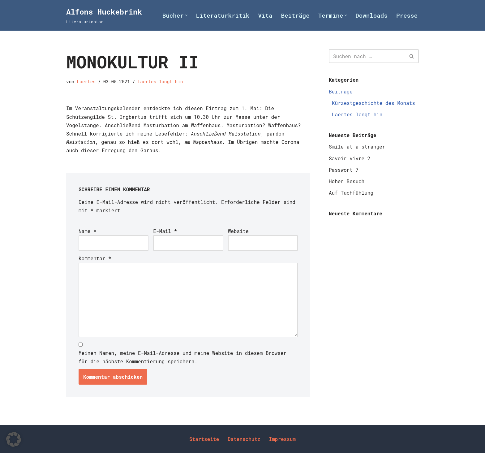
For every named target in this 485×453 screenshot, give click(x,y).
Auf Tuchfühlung (351, 192)
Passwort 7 (343, 169)
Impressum (282, 439)
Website (238, 231)
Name (88, 231)
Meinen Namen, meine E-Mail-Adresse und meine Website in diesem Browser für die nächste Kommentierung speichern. (182, 357)
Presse (407, 15)
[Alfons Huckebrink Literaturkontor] (104, 15)
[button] (186, 15)
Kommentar (95, 258)
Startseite (204, 439)
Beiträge (295, 15)
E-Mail (165, 231)
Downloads (371, 15)
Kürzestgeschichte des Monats (373, 103)
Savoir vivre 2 (349, 158)
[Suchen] (367, 56)
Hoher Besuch (346, 181)
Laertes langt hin (160, 81)
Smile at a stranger (357, 146)
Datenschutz (244, 439)
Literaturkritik (223, 15)
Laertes (86, 81)
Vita (265, 15)
